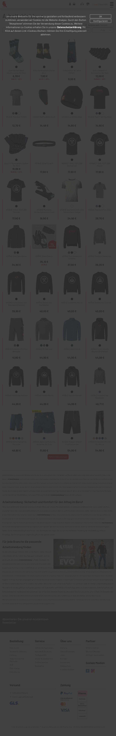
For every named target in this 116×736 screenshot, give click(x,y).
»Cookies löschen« (37, 30)
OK (100, 16)
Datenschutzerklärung (69, 27)
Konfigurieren (100, 20)
